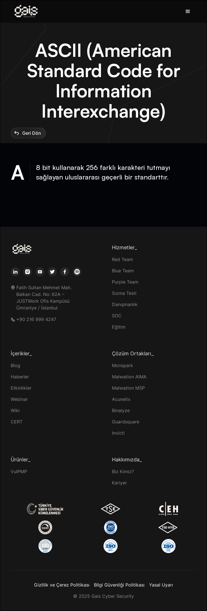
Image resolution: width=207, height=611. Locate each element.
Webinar (19, 399)
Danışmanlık (125, 304)
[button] (187, 11)
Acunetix (121, 399)
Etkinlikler (21, 388)
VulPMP (19, 471)
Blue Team (123, 270)
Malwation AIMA (129, 376)
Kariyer (119, 483)
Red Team (122, 259)
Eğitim (118, 327)
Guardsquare (125, 421)
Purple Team (125, 282)
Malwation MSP (128, 388)
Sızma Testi (124, 293)
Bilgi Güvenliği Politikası (119, 585)
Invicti (118, 433)
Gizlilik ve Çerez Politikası (61, 585)
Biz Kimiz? (123, 471)
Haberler (20, 376)
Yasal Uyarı (161, 585)
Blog (15, 365)
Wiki (15, 410)
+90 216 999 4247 (36, 319)
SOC (117, 315)
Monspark (122, 365)
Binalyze (121, 410)
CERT (16, 421)
